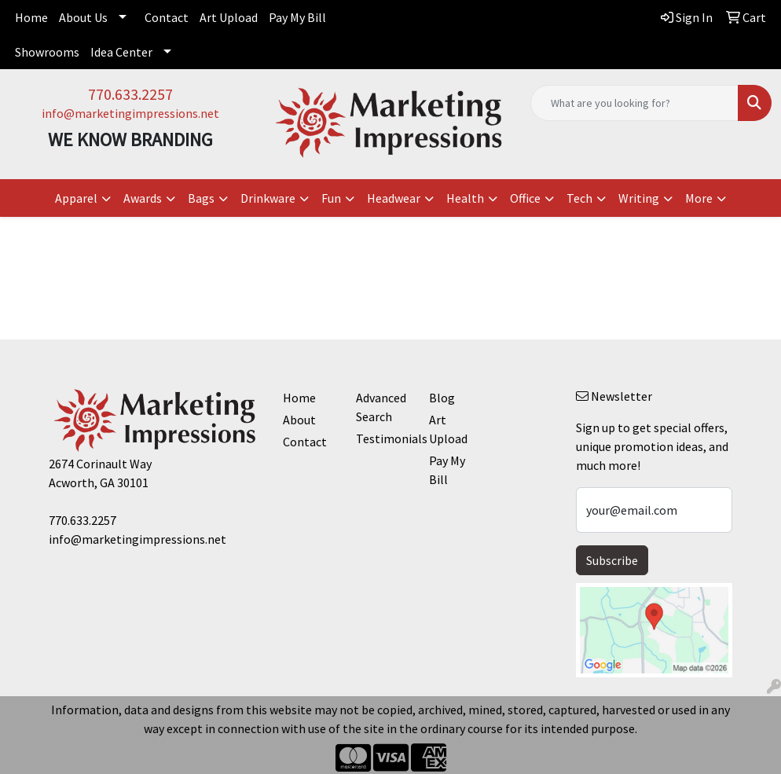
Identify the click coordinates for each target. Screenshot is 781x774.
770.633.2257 (130, 94)
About (299, 419)
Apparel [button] (76, 198)
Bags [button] (201, 198)
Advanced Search (381, 407)
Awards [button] (142, 198)
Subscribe (612, 560)
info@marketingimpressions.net (130, 113)
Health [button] (465, 198)
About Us (83, 17)
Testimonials (383, 438)
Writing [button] (638, 198)
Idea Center (121, 52)
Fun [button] (331, 198)
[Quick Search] (634, 103)
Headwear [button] (393, 198)
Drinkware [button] (267, 198)
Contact (167, 17)
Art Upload (229, 17)
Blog (442, 397)
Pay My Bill (297, 17)
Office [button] (525, 198)
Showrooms (47, 52)
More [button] (699, 198)
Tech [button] (579, 198)
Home (31, 17)
